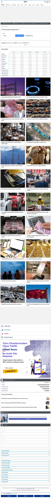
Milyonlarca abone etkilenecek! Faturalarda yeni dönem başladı (38, 281)
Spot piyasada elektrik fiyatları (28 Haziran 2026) (11, 97)
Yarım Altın (3, 61)
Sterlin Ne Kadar (25, 477)
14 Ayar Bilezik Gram (4, 70)
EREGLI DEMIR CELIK (5, 390)
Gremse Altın (3, 64)
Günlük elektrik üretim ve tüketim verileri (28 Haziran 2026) (12, 166)
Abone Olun (28, 418)
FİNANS (3, 5)
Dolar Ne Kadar (25, 472)
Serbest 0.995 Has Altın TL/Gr (6, 75)
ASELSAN (3, 384)
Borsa (9, 4)
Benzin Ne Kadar (25, 453)
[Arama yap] (45, 1)
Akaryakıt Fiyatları (25, 450)
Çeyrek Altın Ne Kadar (25, 460)
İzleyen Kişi (46, 382)
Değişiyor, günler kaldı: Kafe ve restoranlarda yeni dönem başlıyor (11, 143)
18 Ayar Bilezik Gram (4, 71)
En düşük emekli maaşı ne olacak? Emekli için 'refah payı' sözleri (12, 119)
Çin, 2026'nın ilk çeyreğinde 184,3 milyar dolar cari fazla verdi (38, 305)
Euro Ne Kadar (25, 474)
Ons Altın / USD (3, 55)
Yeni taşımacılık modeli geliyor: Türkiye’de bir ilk (36, 142)
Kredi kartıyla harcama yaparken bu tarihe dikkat (11, 188)
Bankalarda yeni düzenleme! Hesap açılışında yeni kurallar (11, 236)
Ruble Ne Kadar (25, 481)
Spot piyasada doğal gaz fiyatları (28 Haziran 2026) (37, 97)
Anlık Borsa (14, 4)
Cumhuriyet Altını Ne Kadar (25, 470)
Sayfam (41, 4)
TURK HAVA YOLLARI (5, 388)
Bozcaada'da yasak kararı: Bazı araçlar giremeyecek (11, 304)
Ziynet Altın (3, 68)
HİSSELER (5, 334)
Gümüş (25, 4)
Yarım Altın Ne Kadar (25, 467)
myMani (37, 4)
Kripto (30, 4)
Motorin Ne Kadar (25, 455)
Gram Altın (3, 54)
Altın (22, 4)
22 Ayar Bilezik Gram (4, 73)
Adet (3, 33)
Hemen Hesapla (19, 35)
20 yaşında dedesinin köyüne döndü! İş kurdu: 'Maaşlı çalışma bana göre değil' (37, 213)
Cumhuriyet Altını (4, 63)
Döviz (19, 4)
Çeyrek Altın (3, 59)
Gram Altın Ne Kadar (25, 462)
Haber (33, 4)
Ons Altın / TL (3, 57)
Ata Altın (2, 66)
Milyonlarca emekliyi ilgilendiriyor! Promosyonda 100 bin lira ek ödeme (37, 236)
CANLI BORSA (5, 330)
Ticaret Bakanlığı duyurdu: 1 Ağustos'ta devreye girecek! (12, 258)
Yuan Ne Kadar (25, 479)
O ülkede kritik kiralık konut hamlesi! (8, 280)
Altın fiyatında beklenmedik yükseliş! (34, 258)
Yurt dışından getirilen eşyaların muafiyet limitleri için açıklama (37, 189)
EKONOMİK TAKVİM (7, 337)
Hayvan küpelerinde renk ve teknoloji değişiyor (36, 165)
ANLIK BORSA (5, 326)
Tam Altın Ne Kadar (25, 465)
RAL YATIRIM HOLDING (5, 386)
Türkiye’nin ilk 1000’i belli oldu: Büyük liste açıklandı (37, 119)
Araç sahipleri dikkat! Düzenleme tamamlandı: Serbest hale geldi (12, 213)
